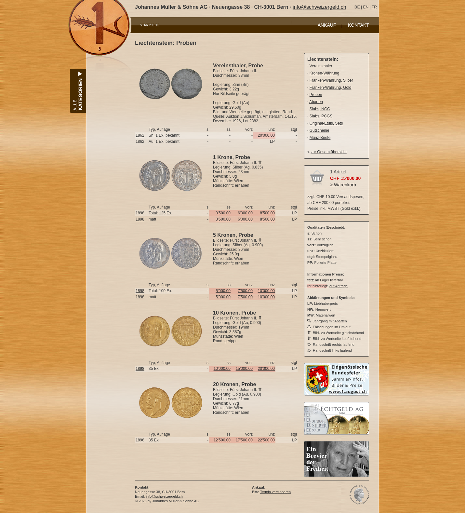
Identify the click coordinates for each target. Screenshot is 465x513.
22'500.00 (266, 440)
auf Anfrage (338, 286)
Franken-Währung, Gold (331, 87)
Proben (316, 94)
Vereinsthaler (321, 66)
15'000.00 (244, 368)
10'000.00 (266, 291)
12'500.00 (222, 440)
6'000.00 (245, 213)
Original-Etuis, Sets (326, 123)
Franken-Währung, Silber (331, 80)
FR (374, 7)
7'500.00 (245, 291)
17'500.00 (244, 440)
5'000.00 (223, 291)
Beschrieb (335, 227)
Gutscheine (319, 130)
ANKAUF (327, 25)
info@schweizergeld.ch (319, 7)
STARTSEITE (150, 25)
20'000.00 (266, 135)
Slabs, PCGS (321, 116)
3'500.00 (223, 213)
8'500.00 (267, 213)
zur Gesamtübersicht (329, 152)
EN (365, 7)
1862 (140, 135)
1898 (140, 213)
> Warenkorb (343, 184)
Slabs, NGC (320, 109)
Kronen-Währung (324, 73)
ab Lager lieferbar (329, 280)
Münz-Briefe (320, 137)
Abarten (316, 102)
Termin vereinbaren (275, 492)
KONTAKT (358, 25)
